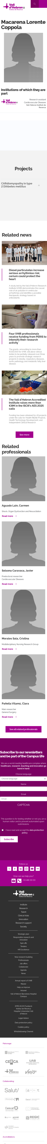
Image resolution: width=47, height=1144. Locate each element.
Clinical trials (23, 915)
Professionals (23, 960)
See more (24, 434)
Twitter (9, 868)
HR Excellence (23, 950)
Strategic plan (23, 934)
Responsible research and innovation (23, 938)
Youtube (32, 868)
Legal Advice (23, 1018)
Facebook (15, 868)
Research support (23, 923)
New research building (23, 957)
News (23, 973)
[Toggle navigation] (43, 4)
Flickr (38, 868)
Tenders (23, 946)
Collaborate (23, 967)
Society (23, 926)
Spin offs (23, 943)
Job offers (23, 964)
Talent (23, 912)
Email (23, 794)
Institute (23, 904)
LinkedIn (21, 868)
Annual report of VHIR (23, 981)
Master (23, 984)
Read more (7, 516)
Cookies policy (23, 1027)
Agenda (23, 970)
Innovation (23, 919)
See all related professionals (23, 729)
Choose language (23, 774)
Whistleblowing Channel (23, 1031)
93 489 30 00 (29, 880)
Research (23, 908)
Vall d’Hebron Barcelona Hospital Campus (23, 995)
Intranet (24, 990)
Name (23, 784)
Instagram (26, 868)
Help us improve (23, 987)
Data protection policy (23, 1023)
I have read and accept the (25, 831)
